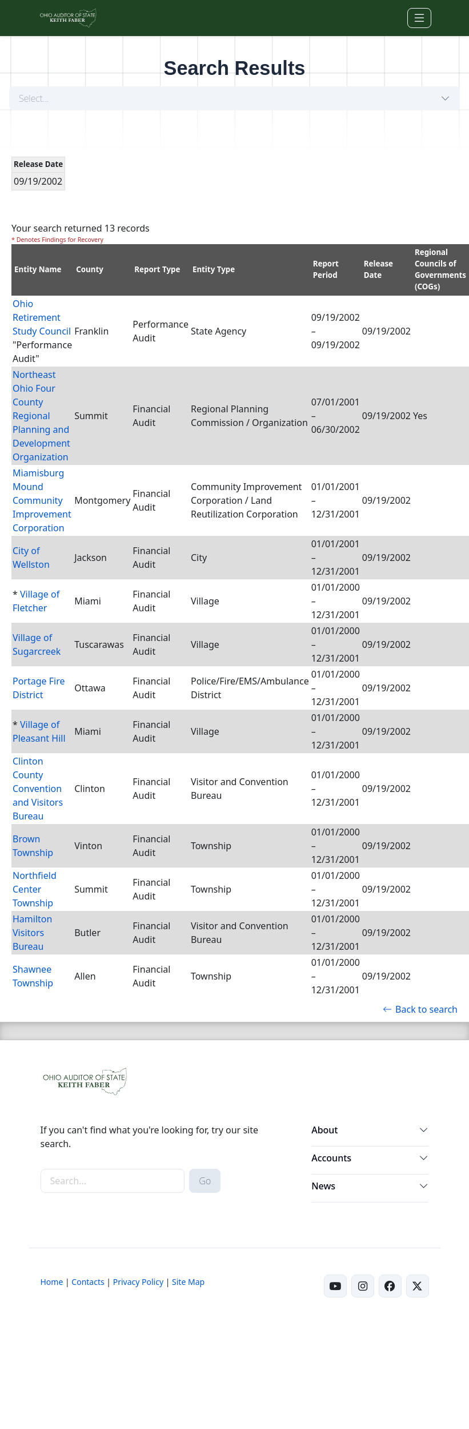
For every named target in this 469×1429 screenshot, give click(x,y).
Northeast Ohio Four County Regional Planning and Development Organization (41, 415)
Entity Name (38, 269)
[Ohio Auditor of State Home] (67, 18)
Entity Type (214, 269)
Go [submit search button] (205, 1181)
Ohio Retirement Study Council (42, 317)
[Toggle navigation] (419, 18)
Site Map (188, 1281)
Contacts (87, 1281)
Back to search (420, 1009)
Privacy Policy (138, 1281)
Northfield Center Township (35, 889)
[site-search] (113, 1181)
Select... (34, 98)
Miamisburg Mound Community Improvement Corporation (42, 500)
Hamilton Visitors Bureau (32, 933)
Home (52, 1281)
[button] (423, 1132)
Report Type (157, 269)
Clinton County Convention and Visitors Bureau (38, 788)
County (89, 269)
